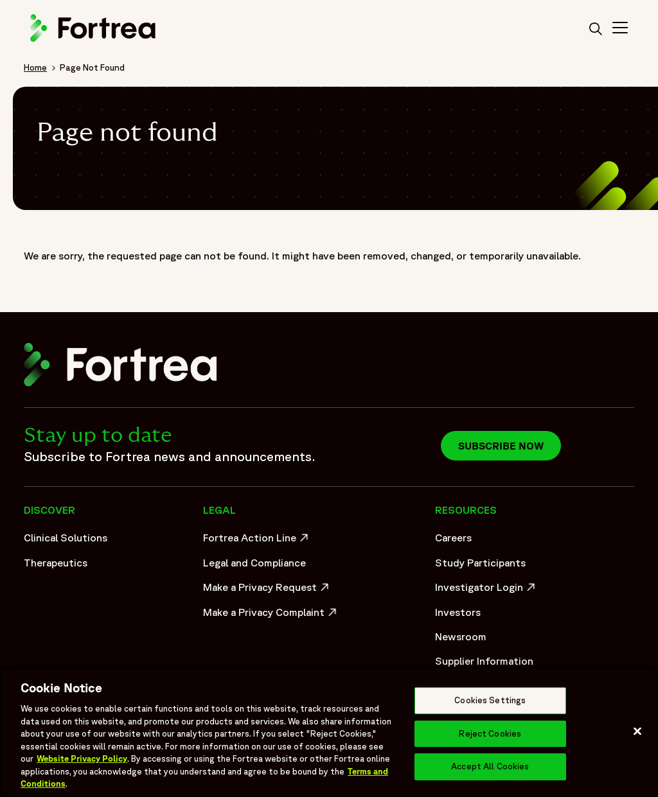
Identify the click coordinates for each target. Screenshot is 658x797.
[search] (595, 29)
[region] (329, 732)
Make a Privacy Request (267, 590)
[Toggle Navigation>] (620, 29)
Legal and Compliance (254, 562)
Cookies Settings (490, 700)
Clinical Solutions (65, 537)
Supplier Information (484, 661)
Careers (453, 537)
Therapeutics (55, 562)
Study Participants (480, 562)
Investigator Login (486, 590)
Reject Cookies (490, 734)
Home (35, 67)
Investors (458, 612)
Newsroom (460, 636)
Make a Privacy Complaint (267, 615)
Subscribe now (501, 445)
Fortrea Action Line (257, 541)
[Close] (637, 731)
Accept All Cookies (490, 767)
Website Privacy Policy (82, 759)
